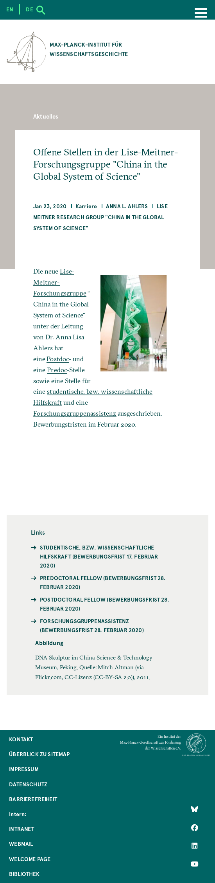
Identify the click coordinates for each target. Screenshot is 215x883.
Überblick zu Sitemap (39, 754)
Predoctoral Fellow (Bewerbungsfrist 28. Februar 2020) (103, 582)
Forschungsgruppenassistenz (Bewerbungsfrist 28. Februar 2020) (92, 625)
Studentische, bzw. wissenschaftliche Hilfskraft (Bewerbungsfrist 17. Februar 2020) (99, 556)
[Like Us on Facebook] (195, 827)
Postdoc (58, 359)
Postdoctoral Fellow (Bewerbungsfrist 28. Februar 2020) (104, 604)
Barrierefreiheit (33, 799)
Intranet (21, 829)
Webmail (21, 843)
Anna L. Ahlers (127, 206)
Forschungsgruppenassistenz (74, 413)
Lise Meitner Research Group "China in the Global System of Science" (100, 217)
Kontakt (21, 739)
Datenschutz (28, 784)
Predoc (57, 370)
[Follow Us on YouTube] (195, 864)
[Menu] (201, 14)
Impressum (24, 769)
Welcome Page (29, 859)
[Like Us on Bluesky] (195, 809)
